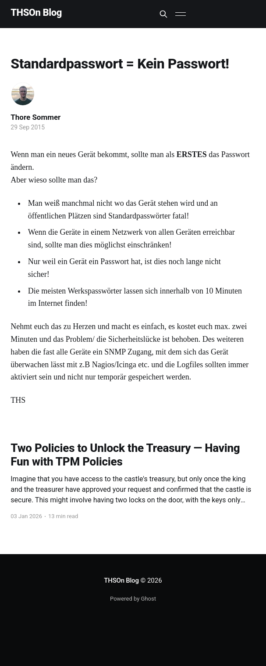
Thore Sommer (35, 117)
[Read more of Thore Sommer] (23, 94)
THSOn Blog (36, 13)
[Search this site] (163, 14)
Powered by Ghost (133, 598)
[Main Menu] (180, 14)
